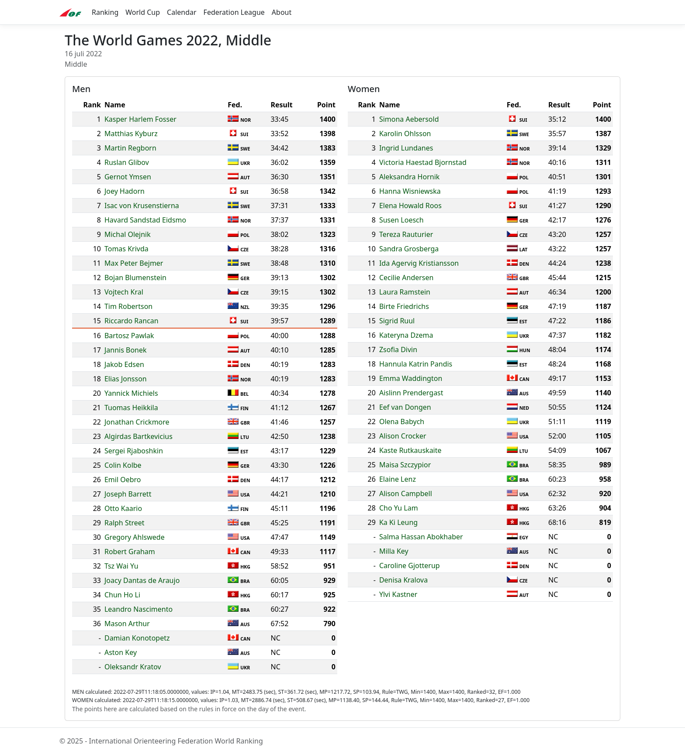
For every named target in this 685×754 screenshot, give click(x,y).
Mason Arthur (127, 623)
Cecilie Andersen (406, 277)
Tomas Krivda (126, 249)
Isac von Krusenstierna (141, 205)
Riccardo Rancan (131, 321)
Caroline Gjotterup (409, 565)
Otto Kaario (123, 508)
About (281, 12)
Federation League (234, 12)
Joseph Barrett (127, 494)
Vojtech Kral (123, 292)
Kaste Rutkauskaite (410, 450)
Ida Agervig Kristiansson (419, 263)
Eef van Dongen (405, 407)
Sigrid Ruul (397, 321)
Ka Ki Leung (398, 522)
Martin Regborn (130, 148)
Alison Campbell (405, 493)
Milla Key (393, 551)
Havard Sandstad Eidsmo (145, 220)
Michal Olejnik (127, 234)
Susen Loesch (401, 220)
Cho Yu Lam (398, 508)
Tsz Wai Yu (121, 566)
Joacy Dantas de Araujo (142, 580)
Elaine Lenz (397, 479)
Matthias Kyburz (131, 133)
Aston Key (120, 652)
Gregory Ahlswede (134, 537)
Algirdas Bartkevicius (138, 436)
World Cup (142, 12)
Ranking (105, 12)
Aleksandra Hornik (409, 177)
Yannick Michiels (131, 393)
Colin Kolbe (123, 465)
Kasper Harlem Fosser (140, 119)
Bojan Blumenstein (135, 277)
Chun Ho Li (122, 595)
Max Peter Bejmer (133, 263)
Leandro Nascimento (138, 609)
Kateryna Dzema (406, 335)
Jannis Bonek (125, 350)
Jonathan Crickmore (137, 422)
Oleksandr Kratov (132, 667)
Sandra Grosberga (409, 249)
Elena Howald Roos (410, 205)
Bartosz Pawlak (129, 335)
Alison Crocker (402, 436)
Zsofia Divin (398, 349)
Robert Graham (129, 551)
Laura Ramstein (404, 292)
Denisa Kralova (403, 580)
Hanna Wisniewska (410, 191)
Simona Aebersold (409, 119)
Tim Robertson (128, 306)
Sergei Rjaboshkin (133, 451)
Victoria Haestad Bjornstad (423, 162)
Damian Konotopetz (137, 638)
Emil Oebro (122, 479)
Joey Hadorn (124, 191)
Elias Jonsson (125, 379)
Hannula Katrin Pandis (415, 364)
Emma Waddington (410, 378)
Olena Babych (401, 421)
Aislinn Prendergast (411, 393)
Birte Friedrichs (404, 306)
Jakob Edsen (124, 364)
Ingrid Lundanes (406, 148)
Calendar (182, 12)
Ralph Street (124, 523)
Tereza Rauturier (406, 234)
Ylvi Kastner (398, 594)
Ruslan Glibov (126, 162)
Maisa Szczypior (405, 465)
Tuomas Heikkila (131, 407)
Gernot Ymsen (127, 177)
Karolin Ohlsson (405, 133)
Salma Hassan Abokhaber (421, 537)
